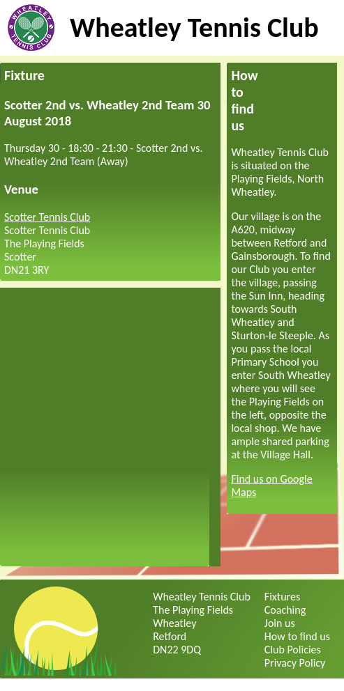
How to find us (297, 636)
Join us (279, 623)
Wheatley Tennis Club (194, 27)
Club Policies (292, 649)
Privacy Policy (295, 662)
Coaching (285, 609)
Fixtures (282, 596)
